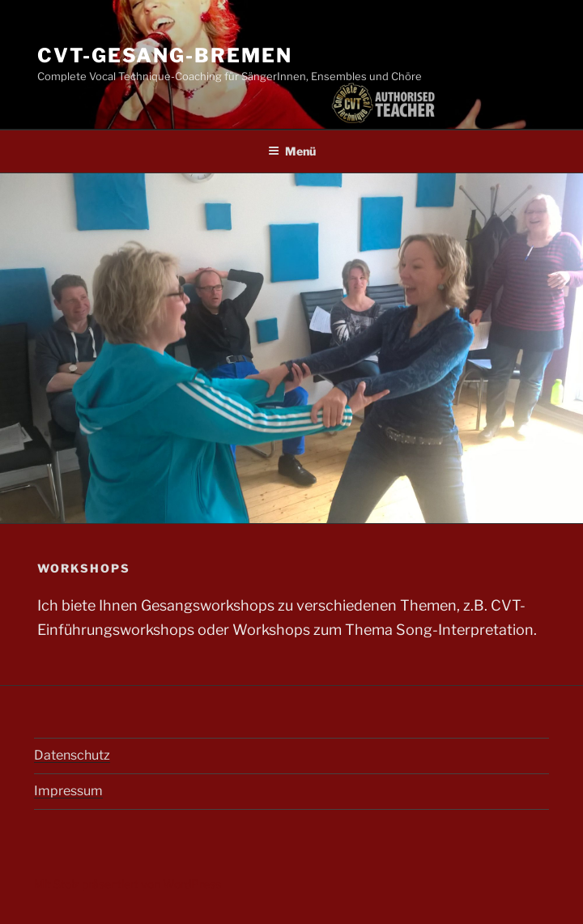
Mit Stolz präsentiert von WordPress (127, 884)
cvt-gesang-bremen (164, 55)
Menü (292, 151)
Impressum (68, 790)
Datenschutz (72, 755)
